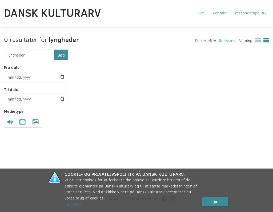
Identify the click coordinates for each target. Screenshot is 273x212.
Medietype (14, 111)
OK (215, 202)
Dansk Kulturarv (52, 12)
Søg (61, 55)
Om (202, 12)
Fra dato (12, 67)
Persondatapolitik (250, 12)
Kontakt (220, 12)
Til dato (11, 89)
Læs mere (74, 203)
